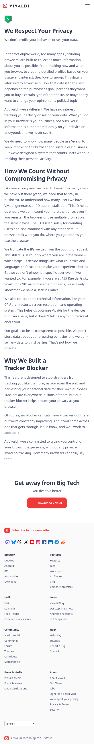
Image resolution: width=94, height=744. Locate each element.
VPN (52, 581)
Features (55, 560)
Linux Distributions (15, 688)
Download (10, 581)
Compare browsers (61, 587)
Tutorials (55, 640)
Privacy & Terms (59, 704)
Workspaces (57, 571)
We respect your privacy (64, 699)
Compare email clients (17, 619)
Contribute (10, 656)
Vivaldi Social (12, 635)
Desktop (9, 560)
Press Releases (13, 683)
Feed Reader (11, 613)
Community (11, 640)
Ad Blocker (56, 576)
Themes (9, 651)
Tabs (52, 565)
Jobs (52, 688)
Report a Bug (58, 646)
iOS (6, 571)
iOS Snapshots (58, 619)
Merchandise (12, 661)
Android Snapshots (61, 613)
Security (55, 709)
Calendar (9, 608)
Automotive (11, 576)
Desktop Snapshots (61, 608)
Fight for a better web (63, 693)
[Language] (19, 723)
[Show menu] (87, 6)
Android (9, 565)
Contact (54, 651)
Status (48, 738)
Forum (8, 646)
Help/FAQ (55, 635)
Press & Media (12, 678)
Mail (6, 603)
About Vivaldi (58, 678)
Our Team (56, 683)
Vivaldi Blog (57, 603)
